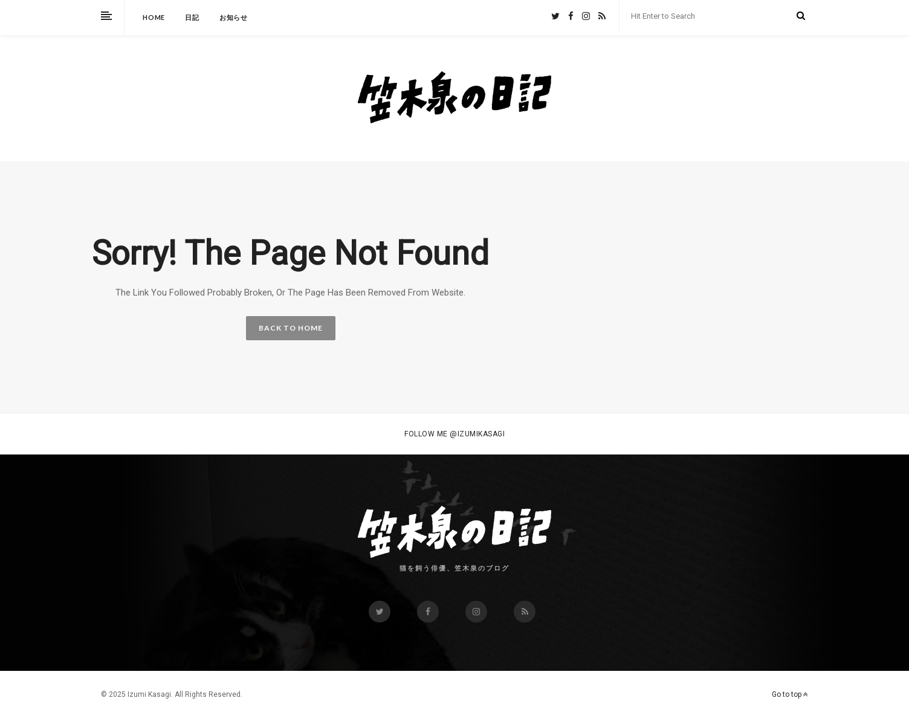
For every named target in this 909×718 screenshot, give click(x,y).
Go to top (790, 694)
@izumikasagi (477, 434)
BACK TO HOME (291, 327)
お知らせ (233, 17)
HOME (154, 17)
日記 (192, 17)
